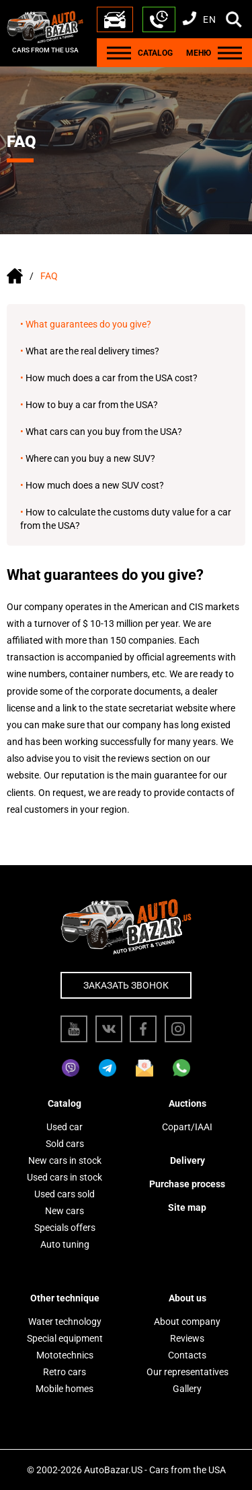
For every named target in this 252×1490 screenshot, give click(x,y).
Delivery (187, 1160)
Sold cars (65, 1143)
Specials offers (64, 1227)
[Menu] (118, 52)
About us (187, 1298)
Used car (64, 1127)
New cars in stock (64, 1160)
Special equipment (65, 1338)
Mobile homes (64, 1388)
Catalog (64, 1103)
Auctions (187, 1103)
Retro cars (64, 1372)
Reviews (187, 1338)
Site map (187, 1207)
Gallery (187, 1388)
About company (187, 1321)
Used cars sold (64, 1194)
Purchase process (187, 1184)
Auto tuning (64, 1244)
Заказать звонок (126, 985)
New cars (64, 1210)
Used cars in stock (64, 1177)
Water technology (64, 1321)
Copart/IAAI (187, 1127)
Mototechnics (64, 1355)
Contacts (187, 1355)
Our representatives (187, 1372)
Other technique (64, 1298)
